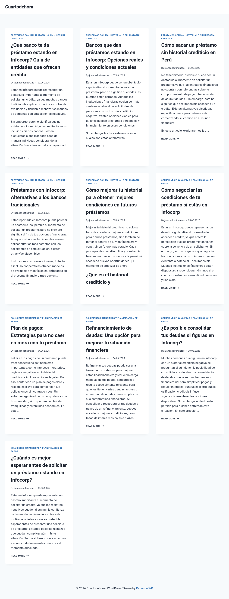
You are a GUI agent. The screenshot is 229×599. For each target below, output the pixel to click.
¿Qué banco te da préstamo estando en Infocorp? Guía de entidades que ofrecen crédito (35, 59)
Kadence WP (144, 588)
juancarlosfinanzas (24, 82)
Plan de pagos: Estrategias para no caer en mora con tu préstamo (38, 335)
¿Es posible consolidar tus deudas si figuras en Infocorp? (187, 335)
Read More (20, 158)
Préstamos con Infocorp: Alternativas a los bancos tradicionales (39, 197)
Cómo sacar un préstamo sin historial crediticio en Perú (189, 52)
